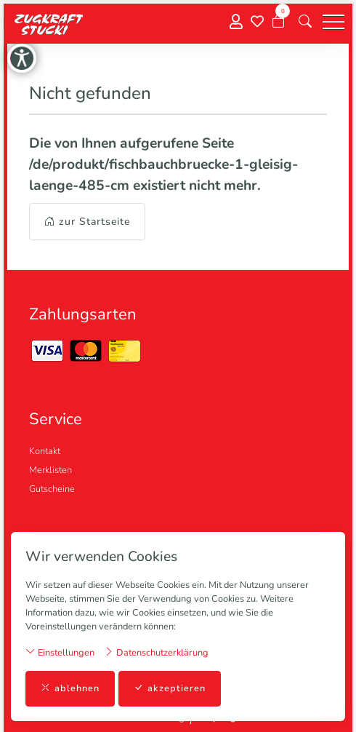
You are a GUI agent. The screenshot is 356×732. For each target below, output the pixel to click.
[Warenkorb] (278, 21)
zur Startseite (87, 221)
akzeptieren (170, 689)
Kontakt (44, 451)
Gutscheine (52, 489)
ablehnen (70, 689)
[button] (305, 21)
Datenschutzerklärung (156, 652)
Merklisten (50, 470)
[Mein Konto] (236, 22)
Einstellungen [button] (59, 652)
